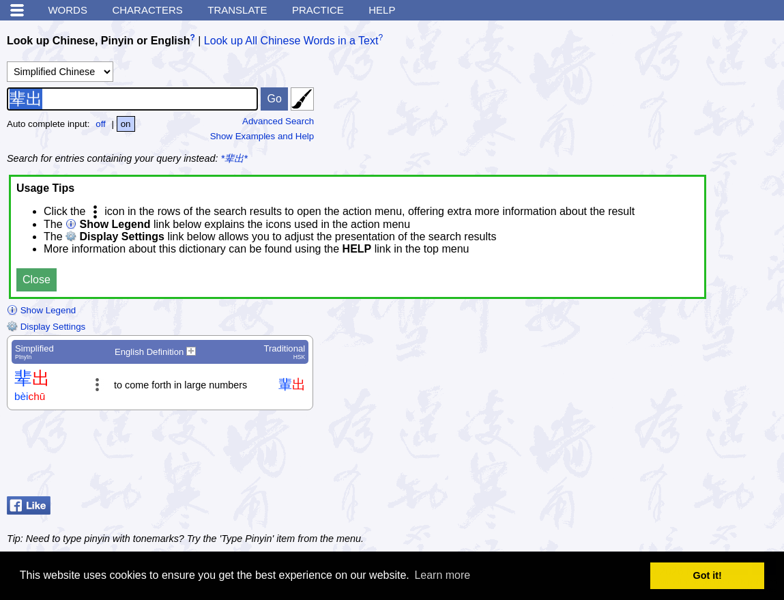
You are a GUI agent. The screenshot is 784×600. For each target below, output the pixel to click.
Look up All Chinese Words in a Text (291, 40)
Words (67, 10)
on (126, 124)
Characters (147, 10)
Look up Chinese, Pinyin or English (98, 40)
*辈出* (234, 158)
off (101, 124)
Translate (237, 10)
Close (36, 279)
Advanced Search (278, 121)
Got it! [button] (707, 575)
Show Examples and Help (262, 136)
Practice (318, 10)
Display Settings (46, 327)
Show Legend (41, 310)
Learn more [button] (442, 575)
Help (381, 10)
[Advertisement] (668, 457)
